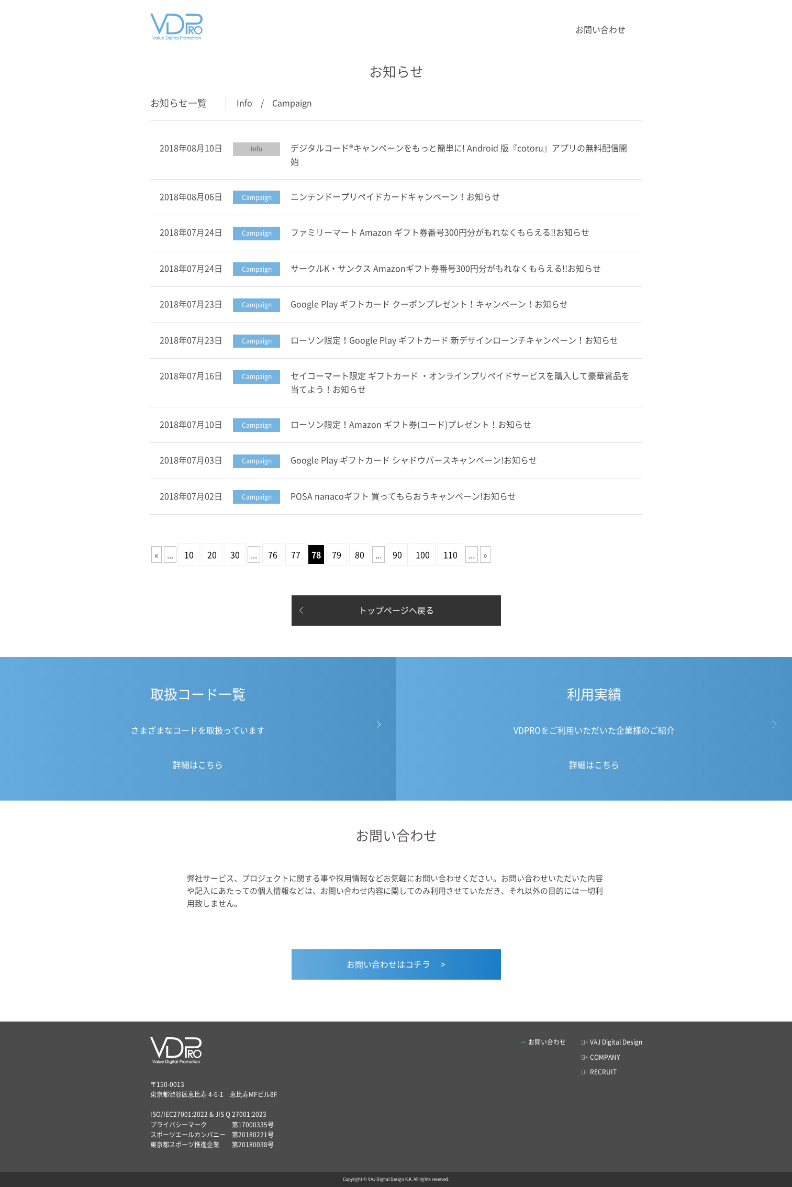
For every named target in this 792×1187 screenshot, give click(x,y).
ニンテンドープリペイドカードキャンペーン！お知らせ (395, 196)
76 (272, 554)
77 (295, 554)
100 (423, 554)
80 (359, 554)
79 (336, 554)
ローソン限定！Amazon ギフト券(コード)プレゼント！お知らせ (411, 424)
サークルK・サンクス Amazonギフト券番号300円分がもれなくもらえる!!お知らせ (446, 268)
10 (189, 554)
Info (244, 102)
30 (235, 554)
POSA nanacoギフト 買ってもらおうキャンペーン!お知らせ (403, 496)
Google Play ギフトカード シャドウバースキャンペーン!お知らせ (414, 459)
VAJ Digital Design (616, 1042)
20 (212, 554)
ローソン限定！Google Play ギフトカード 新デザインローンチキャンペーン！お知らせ (454, 340)
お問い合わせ (600, 29)
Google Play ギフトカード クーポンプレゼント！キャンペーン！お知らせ (429, 303)
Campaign (292, 102)
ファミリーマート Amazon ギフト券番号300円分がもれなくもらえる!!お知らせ (440, 232)
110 (450, 554)
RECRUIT (603, 1072)
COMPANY (605, 1057)
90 (397, 554)
